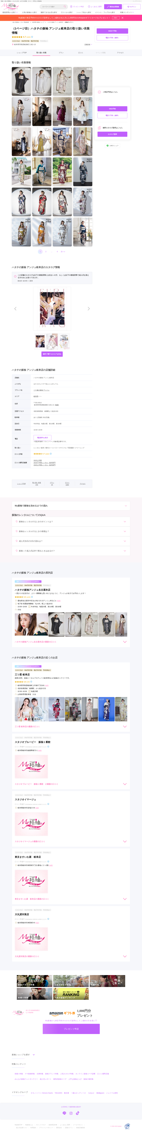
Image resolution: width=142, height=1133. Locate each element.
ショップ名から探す (83, 12)
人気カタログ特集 (67, 1074)
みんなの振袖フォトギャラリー (26, 1079)
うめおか (91, 1093)
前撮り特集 (19, 1074)
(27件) (28, 681)
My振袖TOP (18, 1125)
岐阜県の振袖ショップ (38, 22)
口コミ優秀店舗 (103, 1074)
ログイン (131, 7)
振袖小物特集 (88, 1079)
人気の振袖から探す (29, 12)
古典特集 (40, 1074)
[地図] (57, 405)
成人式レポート (45, 1079)
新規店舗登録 (80, 1127)
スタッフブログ (41, 1125)
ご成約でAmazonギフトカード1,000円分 (28, 581)
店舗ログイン (69, 1127)
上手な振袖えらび (75, 1079)
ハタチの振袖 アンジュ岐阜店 (55, 22)
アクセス (120, 53)
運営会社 (59, 1127)
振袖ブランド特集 (51, 1074)
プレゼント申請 (77, 6)
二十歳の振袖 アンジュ (41, 390)
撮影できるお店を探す (49, 12)
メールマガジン (78, 1125)
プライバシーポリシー (46, 1127)
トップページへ (137, 1)
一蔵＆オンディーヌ (78, 1093)
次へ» (63, 252)
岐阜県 (36, 396)
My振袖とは (29, 1125)
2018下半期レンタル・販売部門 (44, 463)
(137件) (28, 597)
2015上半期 (38, 460)
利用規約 (33, 1127)
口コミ (80, 53)
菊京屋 (66, 1093)
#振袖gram (100, 1093)
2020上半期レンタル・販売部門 (44, 465)
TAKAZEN (58, 1093)
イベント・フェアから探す (105, 12)
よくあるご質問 (95, 6)
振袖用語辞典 (53, 1125)
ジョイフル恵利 (112, 1093)
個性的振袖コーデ (60, 1079)
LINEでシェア (112, 145)
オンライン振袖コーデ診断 (85, 1074)
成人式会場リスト (21, 1127)
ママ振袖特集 (30, 1074)
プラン (61, 53)
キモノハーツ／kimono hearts (42, 1093)
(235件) (28, 37)
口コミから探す (67, 12)
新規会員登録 (113, 7)
